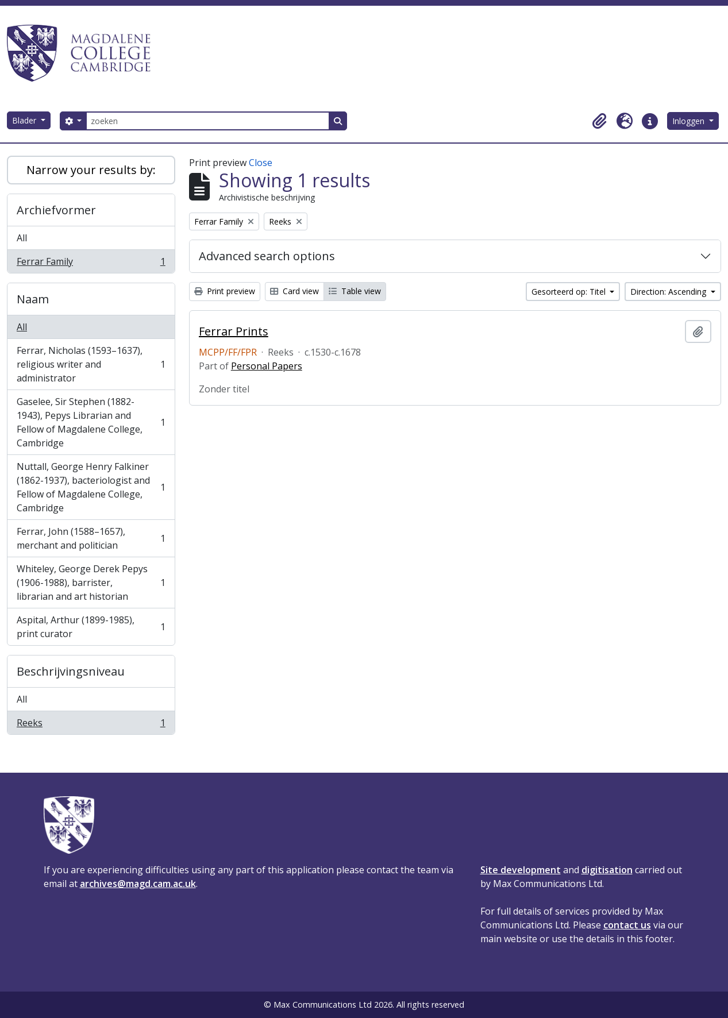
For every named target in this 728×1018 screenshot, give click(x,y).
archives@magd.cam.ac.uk (138, 883)
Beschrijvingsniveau (71, 671)
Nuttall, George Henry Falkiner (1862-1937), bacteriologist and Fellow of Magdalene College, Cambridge (90, 487)
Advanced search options (267, 256)
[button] (599, 121)
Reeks (90, 725)
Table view (355, 291)
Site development (520, 869)
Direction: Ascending (669, 291)
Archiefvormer (56, 210)
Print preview (224, 291)
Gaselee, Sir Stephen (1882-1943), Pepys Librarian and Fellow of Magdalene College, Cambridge (90, 422)
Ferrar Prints (233, 331)
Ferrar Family (90, 263)
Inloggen (689, 120)
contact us (627, 925)
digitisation (607, 869)
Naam (33, 299)
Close (260, 162)
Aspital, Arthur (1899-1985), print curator (90, 627)
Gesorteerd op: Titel (569, 291)
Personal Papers (266, 366)
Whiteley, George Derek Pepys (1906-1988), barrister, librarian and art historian (90, 582)
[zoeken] (207, 120)
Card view (294, 291)
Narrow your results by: (91, 170)
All (22, 238)
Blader (25, 120)
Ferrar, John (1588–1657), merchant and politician (90, 538)
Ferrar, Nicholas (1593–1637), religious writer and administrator (90, 364)
